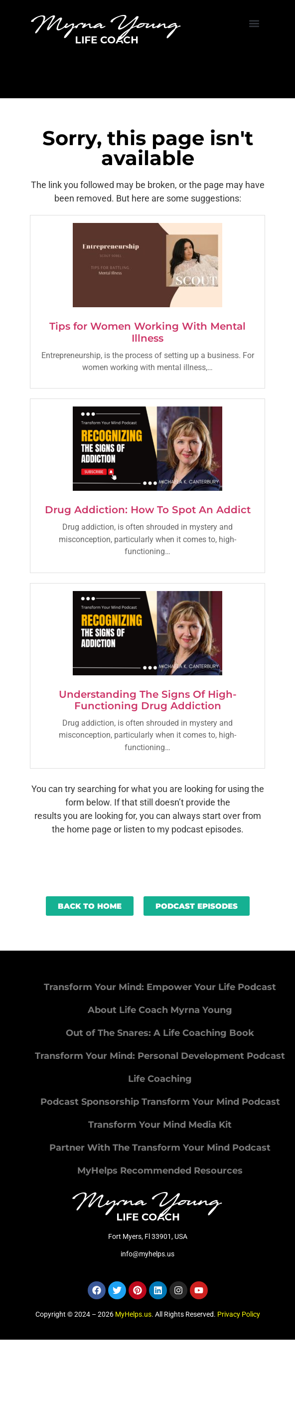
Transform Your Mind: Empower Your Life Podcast (160, 987)
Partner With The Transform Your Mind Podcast (160, 1147)
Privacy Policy (238, 1314)
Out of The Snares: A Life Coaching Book (160, 1032)
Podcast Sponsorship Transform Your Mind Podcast (160, 1101)
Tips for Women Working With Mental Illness (147, 332)
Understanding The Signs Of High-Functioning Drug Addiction (148, 700)
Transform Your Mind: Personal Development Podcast (160, 1055)
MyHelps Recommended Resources (160, 1170)
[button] (254, 23)
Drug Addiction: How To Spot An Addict (148, 510)
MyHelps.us (133, 1314)
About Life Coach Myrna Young (160, 1010)
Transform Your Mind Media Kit (160, 1124)
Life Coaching (160, 1078)
